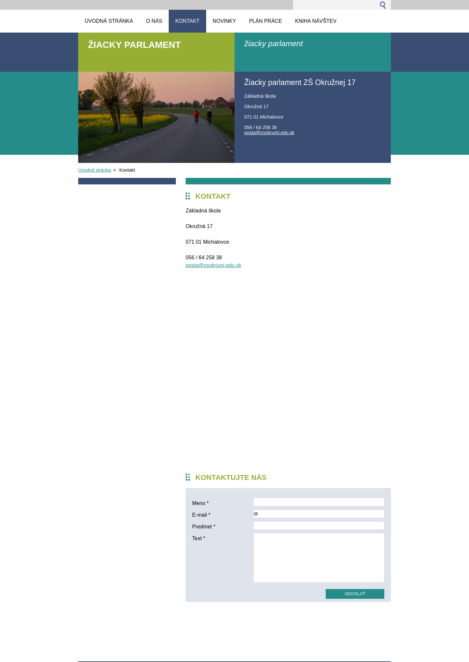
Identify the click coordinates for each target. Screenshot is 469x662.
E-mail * (201, 515)
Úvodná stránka (94, 170)
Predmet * (203, 526)
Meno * (200, 503)
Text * (198, 538)
